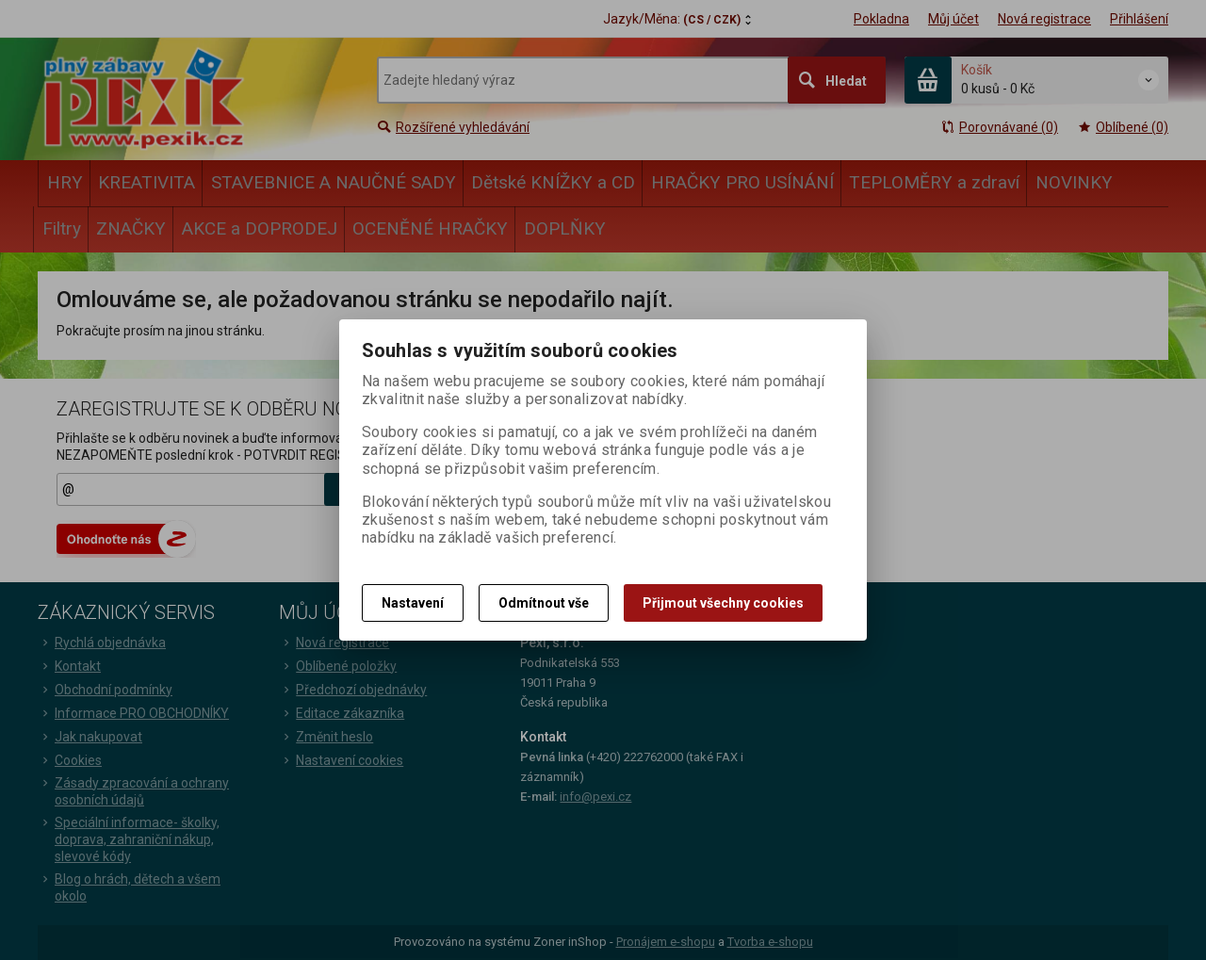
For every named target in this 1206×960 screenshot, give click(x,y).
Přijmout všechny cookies (723, 602)
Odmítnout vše (543, 602)
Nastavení (413, 602)
